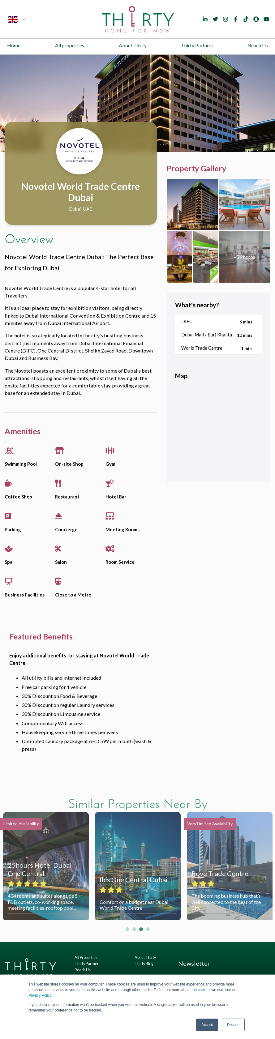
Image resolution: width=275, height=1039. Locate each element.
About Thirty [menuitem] (133, 45)
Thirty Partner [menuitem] (87, 963)
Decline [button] (233, 1025)
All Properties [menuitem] (86, 957)
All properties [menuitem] (69, 45)
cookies (204, 990)
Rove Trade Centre (219, 873)
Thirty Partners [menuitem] (197, 45)
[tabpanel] (137, 103)
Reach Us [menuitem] (258, 45)
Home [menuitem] (13, 45)
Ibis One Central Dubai (133, 879)
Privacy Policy (39, 995)
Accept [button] (207, 1025)
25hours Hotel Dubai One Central (39, 869)
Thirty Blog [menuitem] (144, 963)
